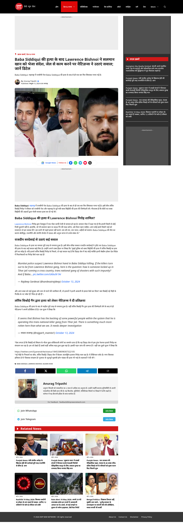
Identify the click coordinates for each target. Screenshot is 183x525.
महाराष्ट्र (32, 205)
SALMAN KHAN (48, 364)
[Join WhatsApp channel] (75, 163)
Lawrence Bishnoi (23, 224)
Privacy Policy (146, 517)
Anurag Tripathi (30, 81)
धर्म (137, 6)
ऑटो (119, 6)
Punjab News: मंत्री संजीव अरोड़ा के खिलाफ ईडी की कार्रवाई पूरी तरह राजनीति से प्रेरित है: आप (30, 463)
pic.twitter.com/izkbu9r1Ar (47, 274)
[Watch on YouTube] (85, 163)
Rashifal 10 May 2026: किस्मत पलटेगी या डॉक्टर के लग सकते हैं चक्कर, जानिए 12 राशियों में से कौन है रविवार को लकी (31, 502)
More (156, 6)
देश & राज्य (70, 6)
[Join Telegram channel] (80, 163)
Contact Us (123, 517)
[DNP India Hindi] (25, 6)
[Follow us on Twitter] (90, 163)
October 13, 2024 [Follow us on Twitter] (70, 281)
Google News (50, 163)
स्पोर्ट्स (128, 6)
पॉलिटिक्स (84, 6)
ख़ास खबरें (22, 54)
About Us (112, 517)
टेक (144, 6)
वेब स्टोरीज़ (108, 6)
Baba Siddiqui (22, 364)
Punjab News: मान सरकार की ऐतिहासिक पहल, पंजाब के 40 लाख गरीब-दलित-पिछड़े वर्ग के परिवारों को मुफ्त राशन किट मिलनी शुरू (147, 102)
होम (57, 6)
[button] (164, 6)
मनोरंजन (96, 6)
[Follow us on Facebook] (70, 163)
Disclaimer (134, 517)
